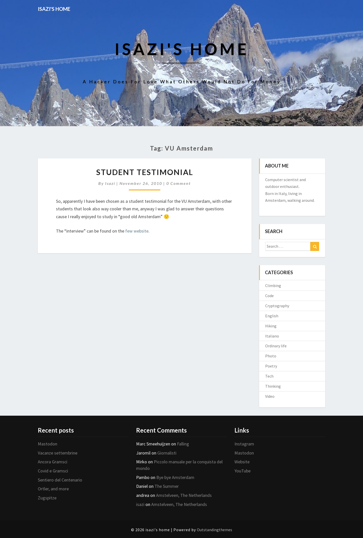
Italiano (272, 335)
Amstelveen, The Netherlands (184, 495)
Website (242, 462)
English (271, 315)
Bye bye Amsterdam (175, 477)
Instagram (244, 444)
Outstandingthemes (214, 529)
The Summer (167, 486)
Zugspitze (47, 498)
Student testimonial (144, 172)
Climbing (273, 285)
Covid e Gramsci (53, 471)
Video (270, 396)
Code (269, 295)
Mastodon (47, 444)
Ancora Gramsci (52, 462)
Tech (269, 376)
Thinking (273, 386)
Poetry (271, 366)
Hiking (271, 325)
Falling (183, 444)
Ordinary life (276, 345)
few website (136, 231)
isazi (110, 183)
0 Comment (178, 183)
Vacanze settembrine (57, 453)
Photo (270, 355)
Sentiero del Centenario (60, 480)
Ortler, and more (53, 489)
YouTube (242, 471)
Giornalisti (166, 453)
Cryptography (277, 305)
